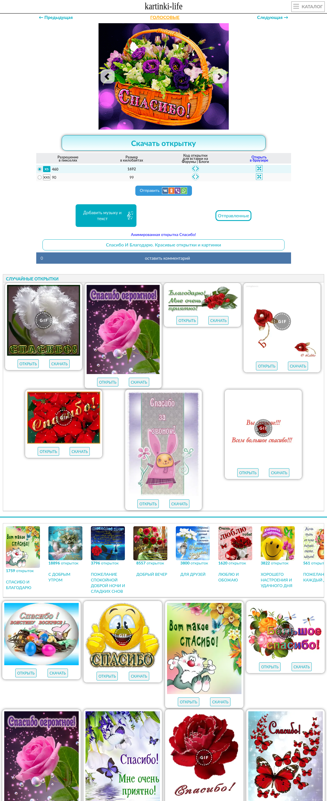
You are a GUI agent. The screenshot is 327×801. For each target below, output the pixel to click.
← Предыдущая (56, 17)
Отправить (163, 190)
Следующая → (272, 17)
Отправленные (233, 215)
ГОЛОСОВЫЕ (164, 17)
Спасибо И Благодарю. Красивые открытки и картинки (163, 244)
